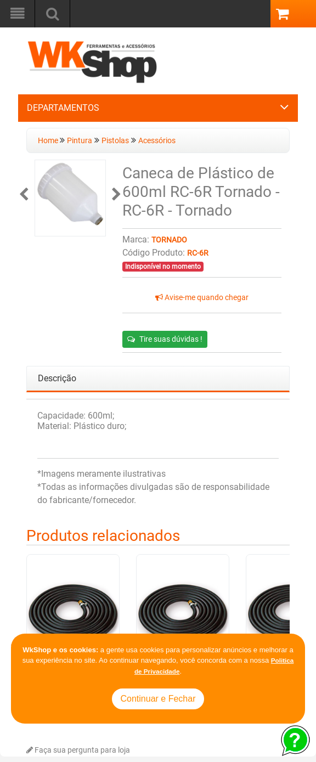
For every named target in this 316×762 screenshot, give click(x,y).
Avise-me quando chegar (202, 297)
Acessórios (157, 140)
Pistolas (115, 140)
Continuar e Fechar (158, 698)
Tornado (169, 240)
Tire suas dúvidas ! (164, 339)
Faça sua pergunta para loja (78, 750)
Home (49, 140)
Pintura (79, 140)
